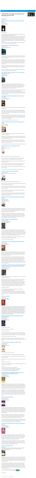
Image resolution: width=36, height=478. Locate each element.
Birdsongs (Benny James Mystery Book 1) (10, 45)
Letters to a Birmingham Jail (7, 445)
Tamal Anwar (11, 476)
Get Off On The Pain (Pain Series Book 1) (10, 171)
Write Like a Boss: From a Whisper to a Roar (11, 145)
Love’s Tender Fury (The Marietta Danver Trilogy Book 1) (13, 241)
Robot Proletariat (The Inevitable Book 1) (10, 219)
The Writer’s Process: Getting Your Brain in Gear (11, 342)
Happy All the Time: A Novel (7, 396)
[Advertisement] (18, 5)
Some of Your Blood (6, 296)
